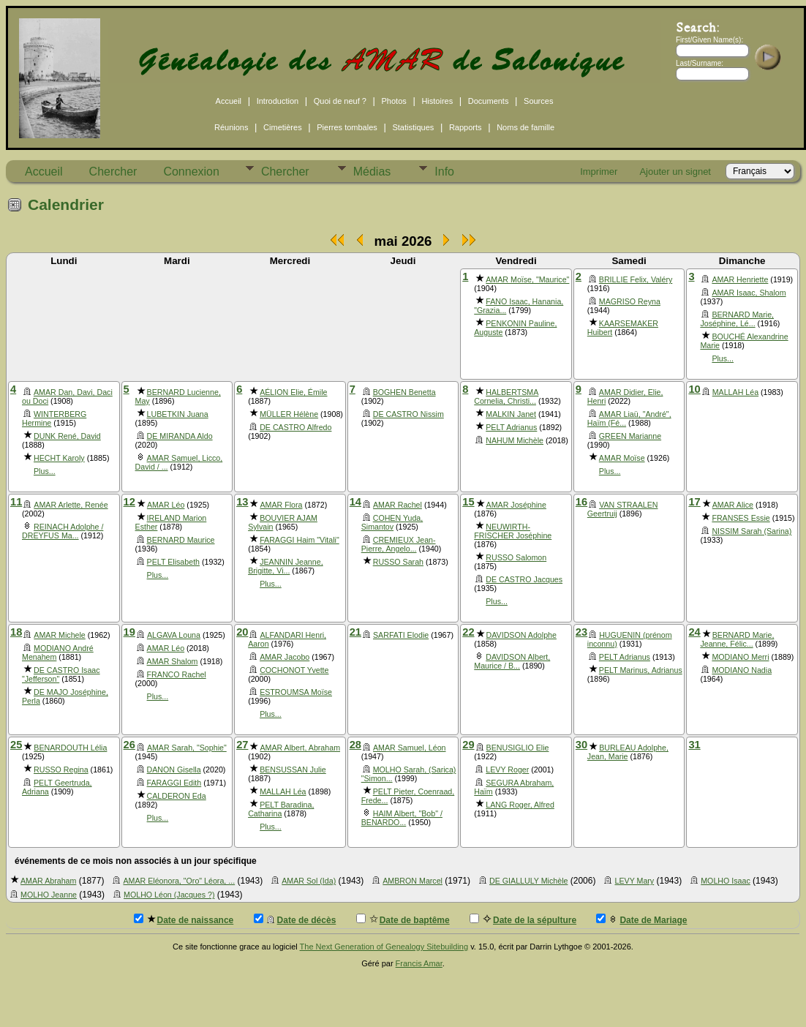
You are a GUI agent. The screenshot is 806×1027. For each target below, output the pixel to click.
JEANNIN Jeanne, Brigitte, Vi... (285, 566)
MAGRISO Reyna (629, 301)
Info (444, 171)
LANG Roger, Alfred (520, 804)
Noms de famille (525, 127)
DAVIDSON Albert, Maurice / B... (512, 661)
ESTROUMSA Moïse (296, 692)
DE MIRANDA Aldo (180, 436)
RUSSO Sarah (398, 561)
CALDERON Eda (176, 795)
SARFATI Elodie (401, 635)
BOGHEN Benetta (404, 392)
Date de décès (295, 919)
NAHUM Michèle (514, 440)
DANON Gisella (174, 769)
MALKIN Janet (511, 414)
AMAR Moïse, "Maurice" (527, 279)
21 (355, 632)
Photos (394, 101)
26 (129, 744)
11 (16, 502)
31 (694, 744)
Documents (488, 101)
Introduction (277, 101)
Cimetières (282, 127)
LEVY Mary (634, 880)
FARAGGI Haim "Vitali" (299, 539)
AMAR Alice (732, 504)
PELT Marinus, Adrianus (640, 670)
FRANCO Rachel (176, 674)
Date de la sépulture (523, 919)
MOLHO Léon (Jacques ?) (169, 894)
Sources (538, 101)
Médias (372, 171)
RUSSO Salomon (516, 557)
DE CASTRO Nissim (408, 414)
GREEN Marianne (630, 436)
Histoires (437, 101)
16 (581, 502)
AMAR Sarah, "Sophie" (187, 747)
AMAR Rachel (397, 504)
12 (129, 502)
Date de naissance (184, 919)
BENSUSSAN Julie (293, 769)
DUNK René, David (67, 436)
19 (129, 632)
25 (16, 744)
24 (694, 632)
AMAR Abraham (48, 880)
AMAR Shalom (172, 661)
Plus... (723, 358)
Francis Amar (419, 963)
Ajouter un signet (675, 171)
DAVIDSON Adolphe (521, 635)
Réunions (231, 127)
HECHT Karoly (59, 458)
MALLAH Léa (735, 392)
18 (16, 632)
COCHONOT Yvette (294, 670)
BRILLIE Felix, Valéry (635, 279)
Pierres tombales (347, 127)
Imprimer (598, 171)
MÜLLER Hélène (289, 414)
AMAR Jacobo (284, 656)
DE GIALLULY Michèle (528, 880)
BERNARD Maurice (181, 539)
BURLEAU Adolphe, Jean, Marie (627, 752)
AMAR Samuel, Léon (409, 747)
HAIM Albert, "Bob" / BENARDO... (401, 818)
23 (581, 632)
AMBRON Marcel (412, 880)
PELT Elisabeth (173, 561)
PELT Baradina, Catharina (281, 809)
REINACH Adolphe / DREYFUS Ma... (62, 531)
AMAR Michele (59, 635)
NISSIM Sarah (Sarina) (751, 531)
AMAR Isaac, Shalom (749, 292)
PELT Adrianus (511, 427)
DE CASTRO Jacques (524, 579)
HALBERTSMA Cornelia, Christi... (506, 396)
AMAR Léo (166, 504)
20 (242, 632)
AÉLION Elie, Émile (293, 392)
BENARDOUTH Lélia (70, 747)
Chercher (113, 171)
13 (242, 502)
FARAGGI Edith (174, 782)
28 (355, 744)
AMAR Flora (281, 504)
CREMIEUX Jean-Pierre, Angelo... (398, 544)
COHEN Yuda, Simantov (392, 522)
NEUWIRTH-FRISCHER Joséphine (512, 531)
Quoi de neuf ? (340, 101)
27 (242, 744)
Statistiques (413, 127)
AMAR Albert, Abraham (300, 747)
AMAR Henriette (740, 279)
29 (468, 744)
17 (694, 502)
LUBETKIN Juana (177, 414)
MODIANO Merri (740, 656)
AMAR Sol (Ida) (309, 880)
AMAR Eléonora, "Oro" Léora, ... (179, 880)
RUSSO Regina (61, 769)
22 (468, 632)
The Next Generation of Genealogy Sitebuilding (384, 946)
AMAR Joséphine (516, 504)
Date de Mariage (641, 919)
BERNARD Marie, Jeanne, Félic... (737, 639)
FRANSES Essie (740, 518)
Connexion (191, 171)
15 (468, 502)
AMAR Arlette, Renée (71, 504)
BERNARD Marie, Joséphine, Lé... (737, 319)
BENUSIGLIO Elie (517, 747)
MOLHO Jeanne (48, 894)
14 (355, 502)
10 (694, 389)
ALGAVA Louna (173, 635)
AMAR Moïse (622, 458)
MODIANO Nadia (742, 670)
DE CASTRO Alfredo (295, 427)
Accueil (228, 101)
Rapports (465, 127)
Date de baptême (403, 919)
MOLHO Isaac (725, 880)
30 (581, 744)
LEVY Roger (507, 769)
